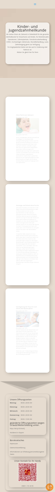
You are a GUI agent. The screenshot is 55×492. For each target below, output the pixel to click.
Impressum (14, 444)
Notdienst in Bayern (17, 433)
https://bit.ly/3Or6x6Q (17, 428)
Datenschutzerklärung (17, 448)
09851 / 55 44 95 (27, 486)
